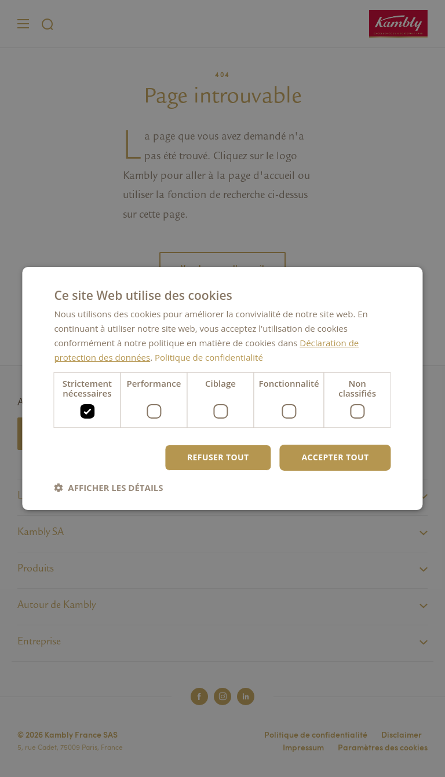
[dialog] (222, 388)
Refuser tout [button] (218, 457)
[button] (108, 487)
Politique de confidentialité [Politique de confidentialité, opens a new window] (209, 357)
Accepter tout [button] (335, 457)
